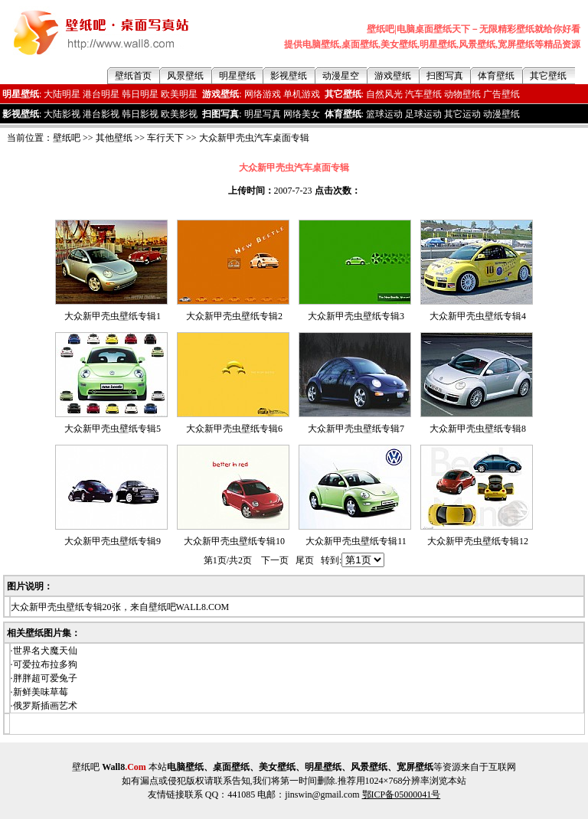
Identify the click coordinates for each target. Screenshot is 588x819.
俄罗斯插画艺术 (45, 705)
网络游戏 (262, 94)
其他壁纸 (114, 137)
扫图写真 (444, 75)
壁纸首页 (133, 75)
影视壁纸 (288, 75)
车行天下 (165, 137)
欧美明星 (179, 94)
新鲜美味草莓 (40, 692)
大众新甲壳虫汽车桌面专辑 (254, 137)
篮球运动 (384, 114)
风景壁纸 (185, 75)
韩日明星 (140, 94)
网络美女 (301, 114)
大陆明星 (62, 94)
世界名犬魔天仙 (45, 650)
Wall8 (124, 767)
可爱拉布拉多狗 (45, 664)
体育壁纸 (496, 75)
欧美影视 (179, 114)
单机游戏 (301, 94)
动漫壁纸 (501, 114)
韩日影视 (140, 114)
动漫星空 (340, 75)
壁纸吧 (66, 137)
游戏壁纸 (392, 75)
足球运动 (423, 114)
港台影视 (101, 114)
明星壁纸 (237, 75)
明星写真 (262, 114)
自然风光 (384, 94)
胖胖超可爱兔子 (45, 678)
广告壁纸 (501, 94)
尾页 (305, 560)
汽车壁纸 (423, 94)
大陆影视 (62, 114)
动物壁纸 (462, 94)
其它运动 (462, 114)
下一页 (275, 560)
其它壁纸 (548, 75)
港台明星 (101, 94)
